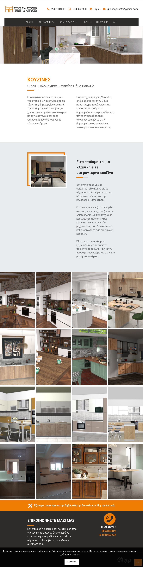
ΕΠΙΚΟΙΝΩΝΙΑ (102, 22)
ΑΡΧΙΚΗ (29, 22)
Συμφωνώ (72, 561)
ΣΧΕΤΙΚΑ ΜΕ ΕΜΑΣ (46, 22)
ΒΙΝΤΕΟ (87, 22)
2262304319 (58, 9)
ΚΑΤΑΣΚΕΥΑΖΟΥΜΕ (69, 22)
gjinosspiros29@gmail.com (122, 9)
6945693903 (80, 9)
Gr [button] (114, 22)
